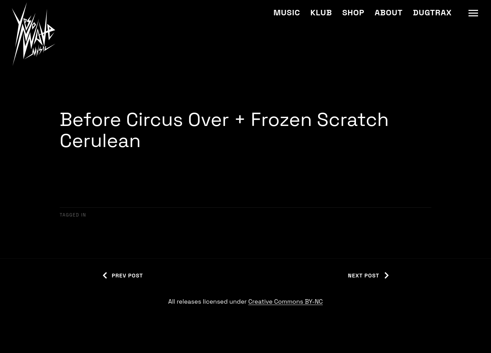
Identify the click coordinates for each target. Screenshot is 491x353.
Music (286, 12)
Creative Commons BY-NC (285, 301)
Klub (321, 12)
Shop (353, 12)
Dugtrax (432, 12)
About (389, 12)
